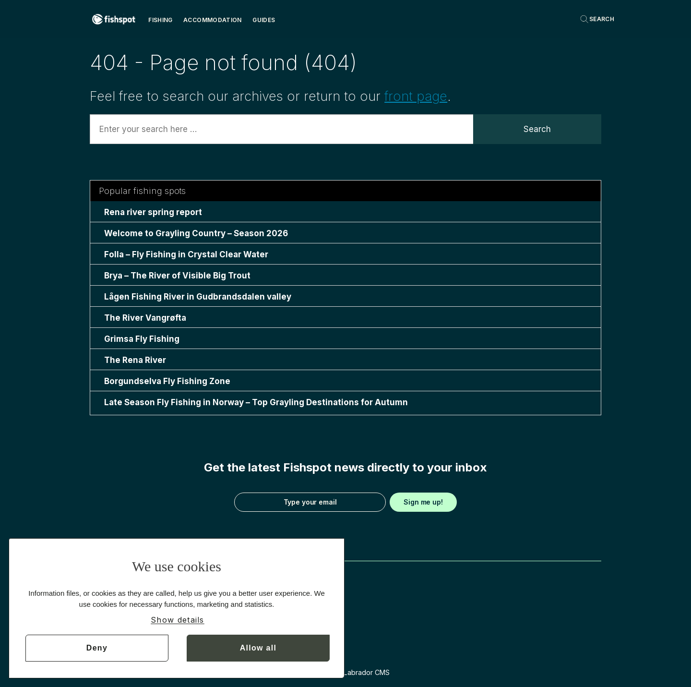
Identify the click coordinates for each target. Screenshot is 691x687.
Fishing (160, 20)
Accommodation (212, 20)
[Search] (597, 19)
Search (537, 129)
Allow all (258, 648)
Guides (263, 20)
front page (415, 96)
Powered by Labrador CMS (346, 672)
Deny (96, 648)
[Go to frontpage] (113, 19)
